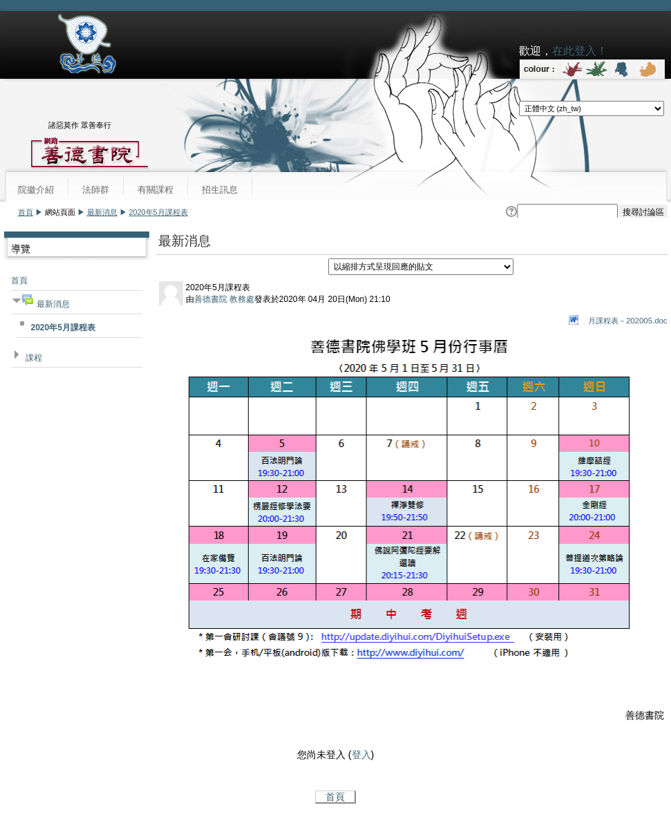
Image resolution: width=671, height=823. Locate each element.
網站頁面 (60, 212)
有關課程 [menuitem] (155, 190)
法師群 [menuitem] (95, 190)
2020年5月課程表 (158, 212)
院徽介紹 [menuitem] (36, 190)
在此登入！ (579, 50)
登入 (361, 754)
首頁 (25, 212)
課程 (34, 358)
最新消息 (102, 212)
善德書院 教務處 (224, 299)
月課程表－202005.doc (628, 320)
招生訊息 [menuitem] (220, 190)
